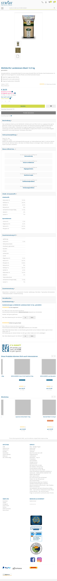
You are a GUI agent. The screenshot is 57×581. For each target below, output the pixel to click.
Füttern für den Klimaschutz (37, 479)
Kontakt (5, 451)
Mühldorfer (6, 85)
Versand (14, 94)
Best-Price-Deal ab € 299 (36, 453)
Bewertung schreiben (51, 84)
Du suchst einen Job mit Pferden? (38, 477)
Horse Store (6, 510)
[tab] (28, 120)
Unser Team (6, 505)
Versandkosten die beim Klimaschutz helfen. (41, 488)
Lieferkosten (33, 456)
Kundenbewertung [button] (8, 301)
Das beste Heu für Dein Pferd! (37, 470)
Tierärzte (32, 451)
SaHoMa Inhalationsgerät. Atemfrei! (39, 483)
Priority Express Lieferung (36, 468)
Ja (25, 317)
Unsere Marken (7, 454)
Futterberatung (34, 454)
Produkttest (33, 459)
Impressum (6, 450)
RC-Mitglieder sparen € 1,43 (8, 93)
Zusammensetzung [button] (8, 288)
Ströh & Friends (7, 508)
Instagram (5, 504)
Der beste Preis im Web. (36, 465)
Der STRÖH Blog (7, 457)
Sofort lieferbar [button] (6, 98)
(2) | (43, 84)
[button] (46, 2)
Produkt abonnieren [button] (28, 113)
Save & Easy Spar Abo (6, 115)
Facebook (5, 501)
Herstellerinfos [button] (7, 298)
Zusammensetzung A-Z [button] (9, 235)
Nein (32, 317)
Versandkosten (30, 438)
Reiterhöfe (32, 450)
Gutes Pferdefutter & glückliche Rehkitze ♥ (40, 471)
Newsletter (5, 453)
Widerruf (5, 456)
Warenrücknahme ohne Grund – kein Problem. (42, 485)
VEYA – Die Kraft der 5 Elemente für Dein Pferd (42, 490)
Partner (5, 507)
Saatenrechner (33, 463)
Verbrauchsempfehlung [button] (9, 135)
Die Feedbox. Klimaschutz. (36, 466)
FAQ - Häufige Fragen (35, 446)
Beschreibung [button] (7, 120)
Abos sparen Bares (34, 476)
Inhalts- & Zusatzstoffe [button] (9, 194)
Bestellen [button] (23, 106)
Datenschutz (6, 448)
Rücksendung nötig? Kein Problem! (39, 482)
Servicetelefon (33, 460)
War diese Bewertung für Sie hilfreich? (12, 317)
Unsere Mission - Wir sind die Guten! (39, 491)
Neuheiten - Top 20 (35, 457)
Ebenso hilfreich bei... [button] (9, 149)
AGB (4, 446)
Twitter (4, 502)
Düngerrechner (34, 462)
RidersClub (32, 448)
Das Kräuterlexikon (34, 480)
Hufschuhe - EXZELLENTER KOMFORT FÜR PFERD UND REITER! (40, 473)
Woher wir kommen (35, 486)
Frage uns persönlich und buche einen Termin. (42, 493)
